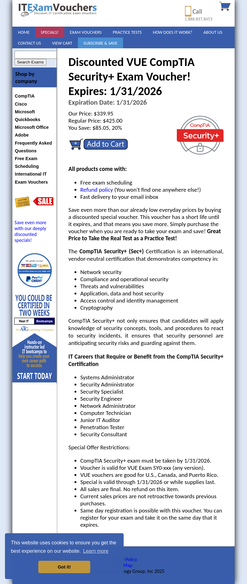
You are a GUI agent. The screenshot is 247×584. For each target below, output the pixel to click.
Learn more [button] (96, 551)
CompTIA (25, 96)
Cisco (21, 104)
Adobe (22, 135)
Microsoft (25, 111)
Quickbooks (27, 119)
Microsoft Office (32, 127)
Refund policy (96, 189)
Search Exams (30, 62)
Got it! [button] (64, 566)
